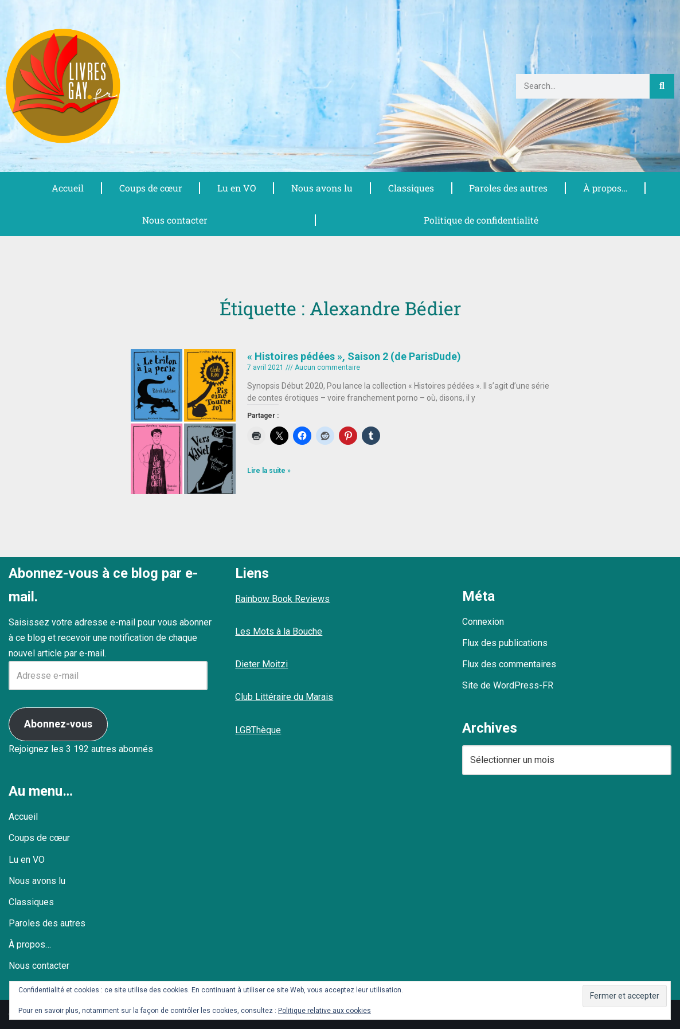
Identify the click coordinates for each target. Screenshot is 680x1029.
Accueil (68, 188)
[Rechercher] (662, 86)
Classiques (411, 188)
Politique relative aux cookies (324, 1011)
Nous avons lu (322, 188)
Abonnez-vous (58, 724)
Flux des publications (505, 642)
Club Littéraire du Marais (284, 696)
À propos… (605, 188)
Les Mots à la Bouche (278, 631)
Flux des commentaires (509, 664)
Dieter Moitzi (261, 664)
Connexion (483, 621)
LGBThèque (258, 730)
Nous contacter (174, 220)
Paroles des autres (508, 188)
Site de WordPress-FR (507, 685)
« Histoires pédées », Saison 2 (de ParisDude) (354, 356)
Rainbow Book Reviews (282, 598)
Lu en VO (236, 188)
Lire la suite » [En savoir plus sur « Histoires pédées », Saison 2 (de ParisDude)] (269, 471)
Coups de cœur (150, 188)
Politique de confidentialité (480, 220)
